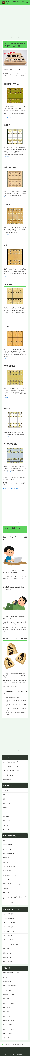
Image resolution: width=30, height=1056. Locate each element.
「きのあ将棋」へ (7, 315)
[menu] (27, 2)
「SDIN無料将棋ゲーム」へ (10, 117)
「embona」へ (7, 436)
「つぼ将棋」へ (7, 156)
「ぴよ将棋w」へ (7, 234)
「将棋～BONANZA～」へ (9, 196)
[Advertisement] (15, 21)
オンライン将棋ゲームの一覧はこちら (12, 488)
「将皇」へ (6, 276)
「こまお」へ (7, 358)
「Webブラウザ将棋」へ (9, 471)
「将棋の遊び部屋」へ (8, 397)
